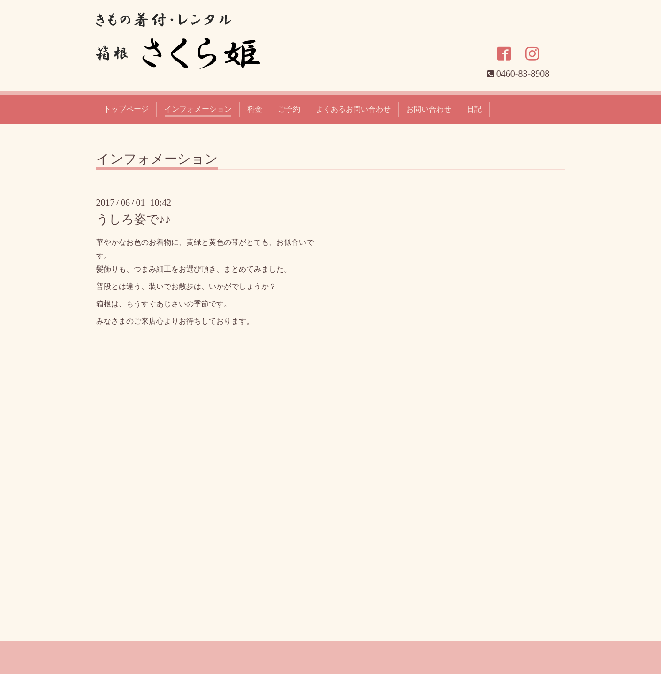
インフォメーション (198, 109)
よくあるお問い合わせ (353, 109)
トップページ (126, 109)
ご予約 (289, 109)
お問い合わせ (428, 109)
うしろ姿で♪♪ (133, 219)
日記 (474, 109)
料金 (254, 109)
